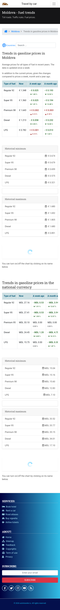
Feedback (8, 545)
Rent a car (9, 510)
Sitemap (8, 541)
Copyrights (9, 549)
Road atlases (10, 514)
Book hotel (9, 506)
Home (6, 537)
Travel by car (29, 3)
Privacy (7, 557)
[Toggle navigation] (54, 4)
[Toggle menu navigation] (8, 45)
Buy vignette (9, 518)
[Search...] (36, 45)
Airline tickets (10, 522)
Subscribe (30, 580)
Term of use (9, 553)
